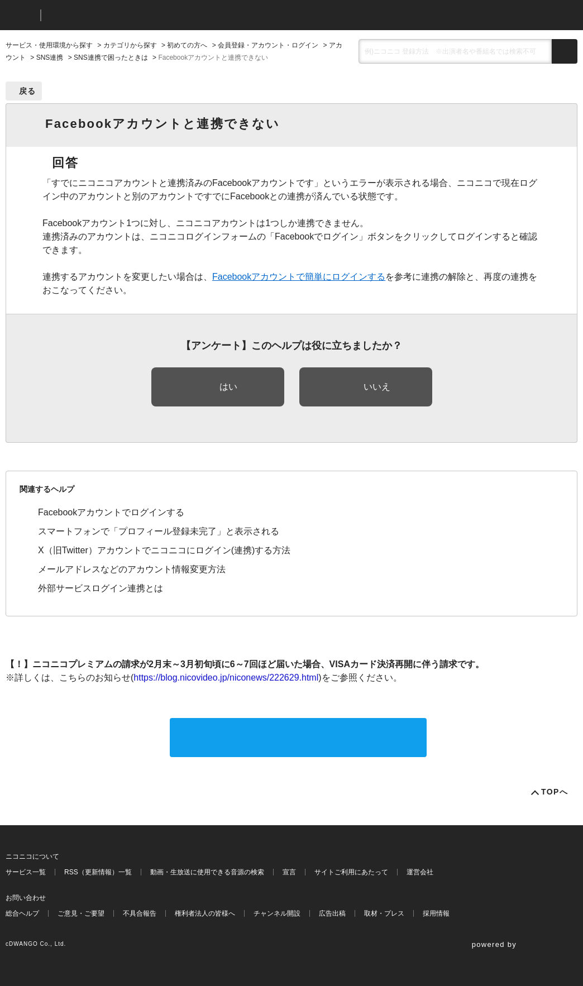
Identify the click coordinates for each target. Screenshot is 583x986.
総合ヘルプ (22, 913)
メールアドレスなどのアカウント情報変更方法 (132, 569)
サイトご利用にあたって (351, 872)
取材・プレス (384, 913)
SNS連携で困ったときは (111, 57)
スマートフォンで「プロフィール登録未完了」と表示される (158, 531)
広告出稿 (332, 913)
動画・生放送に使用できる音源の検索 (207, 872)
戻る (27, 91)
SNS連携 (50, 57)
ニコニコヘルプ (108, 15)
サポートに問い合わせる (298, 737)
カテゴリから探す (130, 45)
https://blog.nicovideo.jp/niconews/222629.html (225, 677)
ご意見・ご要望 (81, 913)
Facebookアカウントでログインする (111, 512)
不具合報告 (139, 913)
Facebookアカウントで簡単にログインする (298, 276)
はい (228, 386)
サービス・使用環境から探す (49, 45)
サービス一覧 (26, 872)
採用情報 (436, 913)
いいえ (377, 386)
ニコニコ (20, 15)
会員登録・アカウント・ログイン (268, 45)
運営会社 (420, 872)
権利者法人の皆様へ (205, 913)
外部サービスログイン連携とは (100, 588)
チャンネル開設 (277, 913)
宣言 (289, 872)
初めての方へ (187, 45)
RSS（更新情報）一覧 (98, 872)
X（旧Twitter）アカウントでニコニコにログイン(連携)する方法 (164, 550)
